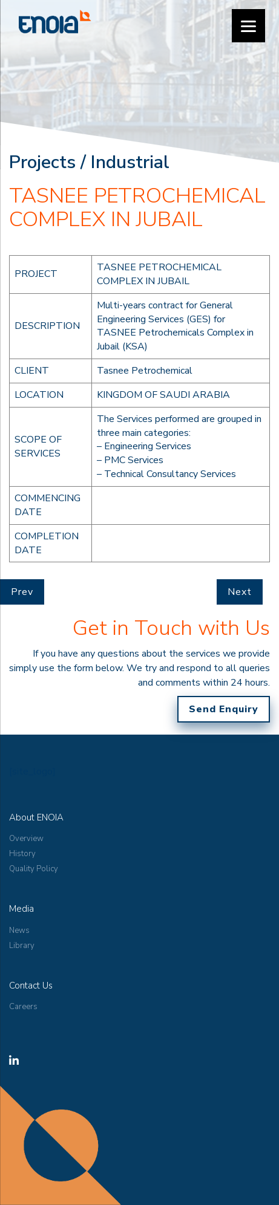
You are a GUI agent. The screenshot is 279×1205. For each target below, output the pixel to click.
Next (240, 592)
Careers (23, 1006)
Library (21, 945)
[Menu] (248, 25)
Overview (26, 838)
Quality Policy (33, 868)
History (22, 853)
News (19, 930)
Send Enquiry (223, 709)
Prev (22, 592)
